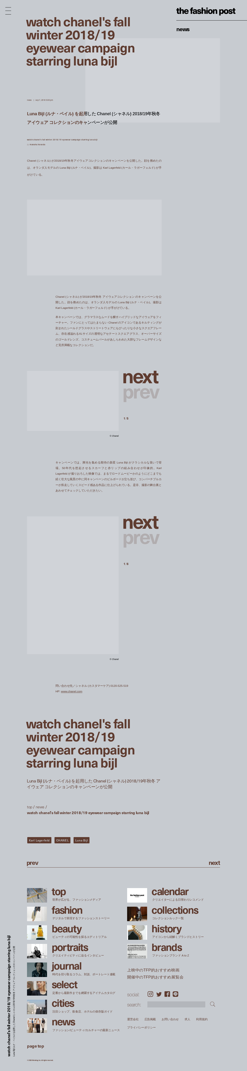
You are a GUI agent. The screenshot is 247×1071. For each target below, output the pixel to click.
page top (35, 1045)
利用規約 (202, 1019)
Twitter (159, 994)
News (183, 28)
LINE (175, 994)
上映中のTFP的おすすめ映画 (153, 970)
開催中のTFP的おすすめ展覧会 (155, 977)
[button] (143, 375)
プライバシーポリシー (141, 1027)
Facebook (167, 994)
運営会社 (133, 1019)
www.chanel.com (71, 691)
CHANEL (62, 840)
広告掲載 (150, 1019)
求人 (187, 1019)
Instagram (150, 994)
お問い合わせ (170, 1019)
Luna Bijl (81, 840)
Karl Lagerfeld (39, 840)
